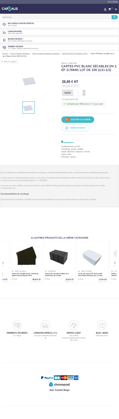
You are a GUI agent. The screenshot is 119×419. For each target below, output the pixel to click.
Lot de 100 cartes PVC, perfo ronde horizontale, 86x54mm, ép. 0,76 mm (90, 274)
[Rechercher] (59, 17)
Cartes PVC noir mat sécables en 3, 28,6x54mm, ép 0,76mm (57, 274)
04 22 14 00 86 (12, 25)
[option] (30, 80)
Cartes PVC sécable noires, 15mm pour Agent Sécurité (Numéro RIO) (25, 274)
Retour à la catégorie (9, 61)
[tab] (89, 141)
